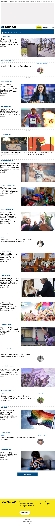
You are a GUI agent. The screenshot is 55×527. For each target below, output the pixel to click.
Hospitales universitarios (30, 1)
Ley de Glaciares (22, 1)
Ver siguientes (27, 474)
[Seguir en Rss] (49, 503)
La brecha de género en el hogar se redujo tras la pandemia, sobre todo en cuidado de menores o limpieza (9, 167)
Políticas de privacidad (27, 521)
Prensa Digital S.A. (28, 519)
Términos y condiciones (27, 523)
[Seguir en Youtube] (48, 503)
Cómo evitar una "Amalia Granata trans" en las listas (18, 439)
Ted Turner (43, 1)
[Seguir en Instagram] (45, 503)
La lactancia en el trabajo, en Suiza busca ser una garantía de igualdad (9, 454)
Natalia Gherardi (41, 352)
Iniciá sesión (45, 27)
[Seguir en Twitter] (40, 503)
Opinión (3, 63)
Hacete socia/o (38, 27)
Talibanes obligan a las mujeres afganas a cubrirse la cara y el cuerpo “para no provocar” (9, 257)
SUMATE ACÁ (25, 513)
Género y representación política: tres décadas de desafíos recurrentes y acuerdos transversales (18, 398)
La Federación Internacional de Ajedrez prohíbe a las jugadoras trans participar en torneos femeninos (8, 89)
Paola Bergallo (40, 393)
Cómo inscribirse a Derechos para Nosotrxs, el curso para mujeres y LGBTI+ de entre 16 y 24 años (9, 414)
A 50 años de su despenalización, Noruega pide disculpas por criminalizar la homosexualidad (9, 306)
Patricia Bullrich (12, 1)
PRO (35, 1)
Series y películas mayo (48, 1)
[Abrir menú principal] (53, 27)
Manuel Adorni (17, 1)
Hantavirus (38, 1)
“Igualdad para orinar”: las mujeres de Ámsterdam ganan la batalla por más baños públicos (9, 42)
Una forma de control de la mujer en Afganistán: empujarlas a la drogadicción (9, 190)
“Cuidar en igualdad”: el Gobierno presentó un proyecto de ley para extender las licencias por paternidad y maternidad (9, 283)
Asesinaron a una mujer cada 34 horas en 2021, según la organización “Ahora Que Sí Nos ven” (9, 371)
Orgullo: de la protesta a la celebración (16, 66)
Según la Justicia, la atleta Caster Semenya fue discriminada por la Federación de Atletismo (10, 111)
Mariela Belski (40, 237)
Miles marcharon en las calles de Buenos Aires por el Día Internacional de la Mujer (14, 153)
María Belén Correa (42, 63)
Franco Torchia (41, 435)
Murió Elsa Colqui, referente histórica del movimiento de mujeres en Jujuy (9, 330)
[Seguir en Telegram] (43, 503)
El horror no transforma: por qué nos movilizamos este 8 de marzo (15, 356)
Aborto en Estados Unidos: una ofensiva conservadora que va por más (16, 241)
